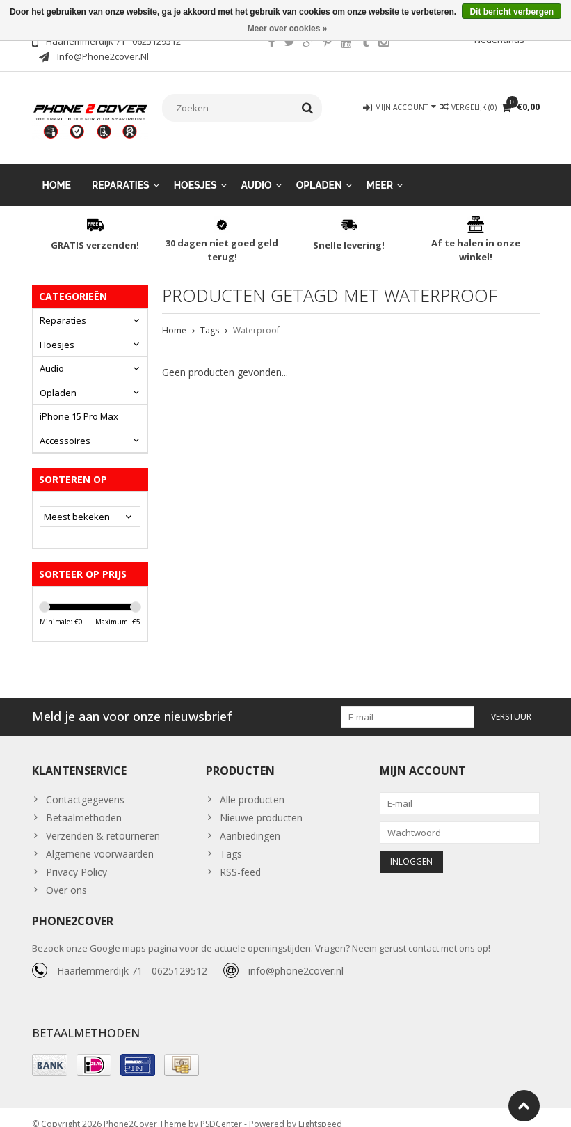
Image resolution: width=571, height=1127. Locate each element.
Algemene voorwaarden (100, 839)
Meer (380, 171)
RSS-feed (240, 858)
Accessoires (65, 426)
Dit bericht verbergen (511, 12)
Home (57, 171)
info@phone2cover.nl (296, 956)
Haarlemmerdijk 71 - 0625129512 (132, 956)
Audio (256, 171)
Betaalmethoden (84, 803)
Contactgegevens (85, 785)
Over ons (66, 876)
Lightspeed (320, 1110)
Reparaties (121, 171)
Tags (209, 316)
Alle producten (252, 785)
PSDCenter (221, 1110)
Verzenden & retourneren (103, 821)
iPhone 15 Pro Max (79, 402)
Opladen (319, 171)
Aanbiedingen (250, 821)
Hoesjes (195, 171)
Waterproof (256, 316)
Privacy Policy (76, 858)
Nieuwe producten (261, 803)
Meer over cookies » (288, 28)
